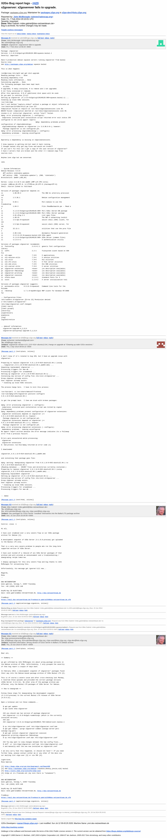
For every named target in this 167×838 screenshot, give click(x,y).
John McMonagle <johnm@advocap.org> (33, 17)
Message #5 (6, 38)
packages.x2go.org (18, 13)
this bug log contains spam (26, 819)
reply (52, 38)
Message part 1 (8, 351)
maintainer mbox (43, 34)
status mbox (31, 34)
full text (41, 38)
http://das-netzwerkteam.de (49, 593)
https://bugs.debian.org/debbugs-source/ (123, 831)
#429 (35, 3)
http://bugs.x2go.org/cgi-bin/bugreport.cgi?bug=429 (27, 766)
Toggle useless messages (12, 30)
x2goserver (29, 621)
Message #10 (6, 338)
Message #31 (6, 634)
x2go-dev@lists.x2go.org (74, 12)
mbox (47, 38)
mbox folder (21, 34)
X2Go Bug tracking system (12, 827)
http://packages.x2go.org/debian (19, 64)
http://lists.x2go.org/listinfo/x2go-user (23, 771)
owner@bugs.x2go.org (27, 823)
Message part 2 (8, 500)
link (25, 610)
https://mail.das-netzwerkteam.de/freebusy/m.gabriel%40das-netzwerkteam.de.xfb (36, 600)
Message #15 (6, 504)
